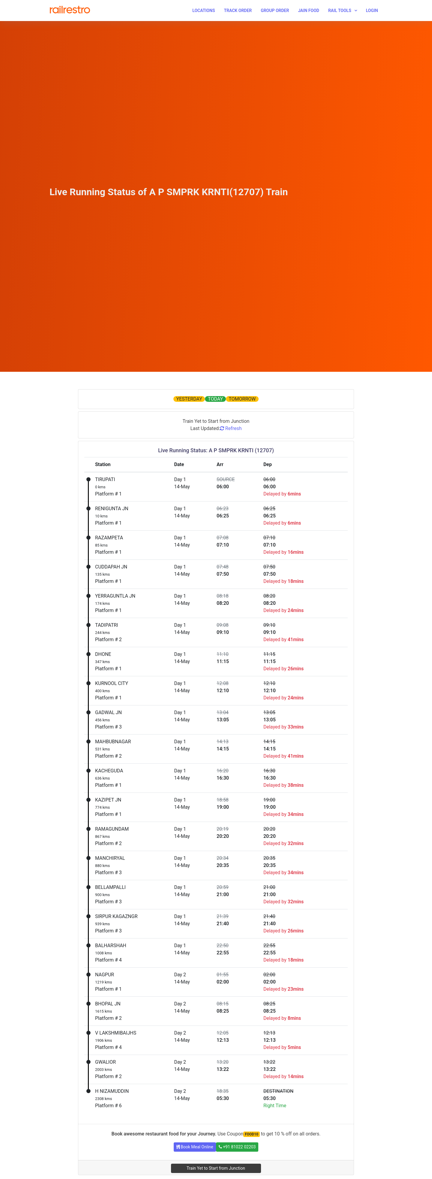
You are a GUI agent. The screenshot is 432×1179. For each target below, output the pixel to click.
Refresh (231, 428)
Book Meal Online (194, 1146)
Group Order (275, 10)
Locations (203, 10)
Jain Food (308, 10)
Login (372, 10)
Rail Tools (339, 10)
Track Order (238, 10)
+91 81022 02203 (237, 1146)
